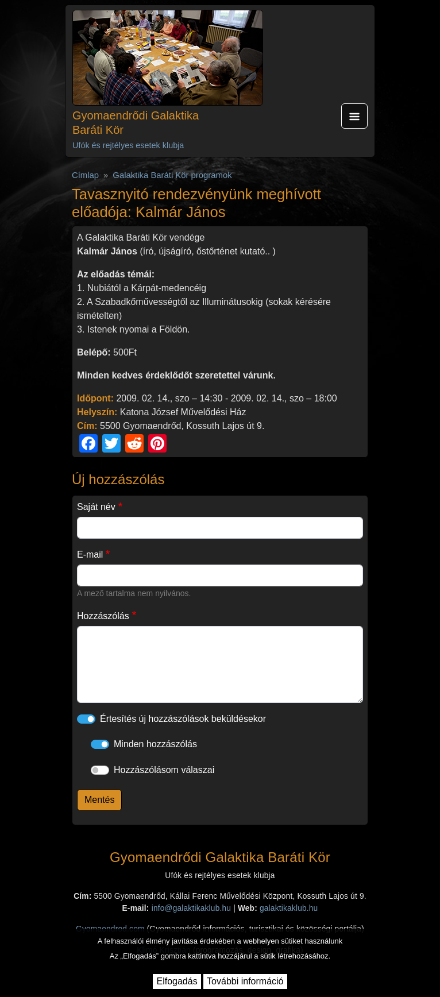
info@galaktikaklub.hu (191, 908)
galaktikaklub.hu (289, 908)
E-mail (90, 554)
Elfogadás (176, 981)
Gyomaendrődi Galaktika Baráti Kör (135, 122)
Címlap (85, 175)
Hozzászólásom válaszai (164, 770)
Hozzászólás (103, 616)
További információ (245, 981)
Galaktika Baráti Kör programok (172, 175)
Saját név (96, 507)
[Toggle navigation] (354, 116)
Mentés (99, 800)
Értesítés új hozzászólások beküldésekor (183, 719)
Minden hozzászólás (155, 744)
